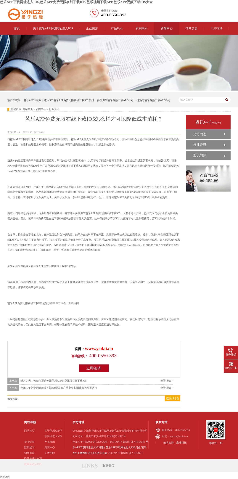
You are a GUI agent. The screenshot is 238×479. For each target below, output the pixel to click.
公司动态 (199, 134)
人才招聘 (216, 28)
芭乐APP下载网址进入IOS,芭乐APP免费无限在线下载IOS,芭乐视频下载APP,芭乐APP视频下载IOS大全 (76, 2)
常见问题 (199, 155)
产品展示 (117, 28)
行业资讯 (54, 109)
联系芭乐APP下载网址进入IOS (33, 461)
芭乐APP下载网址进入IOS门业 (123, 447)
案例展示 (142, 28)
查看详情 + (166, 380)
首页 (17, 28)
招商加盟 (191, 28)
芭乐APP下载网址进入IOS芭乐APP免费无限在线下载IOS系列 (59, 100)
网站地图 (5, 476)
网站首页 (27, 109)
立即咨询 (93, 368)
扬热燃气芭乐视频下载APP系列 (115, 100)
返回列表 (172, 398)
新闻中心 (167, 28)
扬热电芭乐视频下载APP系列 (153, 100)
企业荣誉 (92, 28)
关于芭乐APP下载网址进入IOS (53, 28)
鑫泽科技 (181, 442)
